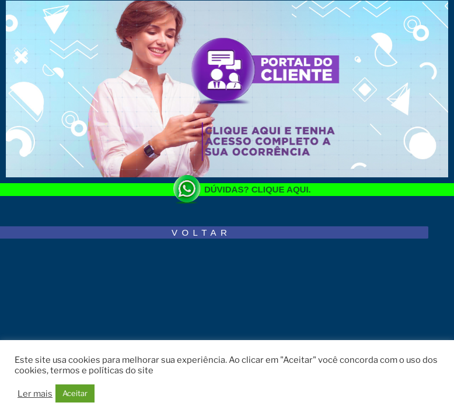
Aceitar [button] (75, 393)
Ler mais (35, 393)
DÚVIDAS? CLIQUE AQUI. (257, 189)
